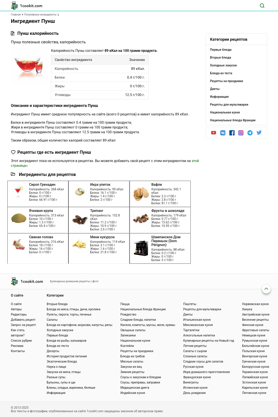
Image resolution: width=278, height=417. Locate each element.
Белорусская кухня (255, 366)
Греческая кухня (253, 361)
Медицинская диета (134, 387)
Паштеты (189, 304)
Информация (56, 393)
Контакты (18, 351)
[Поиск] (262, 5)
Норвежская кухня (255, 304)
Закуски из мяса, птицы (64, 372)
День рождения (194, 393)
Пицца (124, 304)
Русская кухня (193, 366)
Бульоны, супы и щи (61, 382)
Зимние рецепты (132, 372)
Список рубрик (21, 340)
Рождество (128, 314)
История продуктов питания (67, 356)
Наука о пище (56, 366)
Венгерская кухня (254, 356)
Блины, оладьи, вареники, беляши (71, 387)
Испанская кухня (195, 387)
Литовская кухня (254, 393)
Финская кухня (252, 325)
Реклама (17, 346)
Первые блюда (57, 335)
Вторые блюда (57, 304)
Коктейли (127, 346)
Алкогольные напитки (199, 335)
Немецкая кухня (253, 335)
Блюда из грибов (132, 356)
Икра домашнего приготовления (206, 372)
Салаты (52, 319)
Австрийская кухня (256, 314)
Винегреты (191, 382)
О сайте (16, 304)
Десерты (53, 351)
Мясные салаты (131, 361)
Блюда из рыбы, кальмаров (66, 340)
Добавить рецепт (23, 319)
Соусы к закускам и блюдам (140, 377)
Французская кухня (197, 377)
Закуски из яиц (131, 366)
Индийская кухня (132, 393)
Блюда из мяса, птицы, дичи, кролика (73, 309)
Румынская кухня (254, 340)
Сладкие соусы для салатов (203, 361)
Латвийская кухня (255, 377)
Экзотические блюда (62, 361)
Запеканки (128, 335)
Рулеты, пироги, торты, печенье (69, 314)
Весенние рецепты (255, 319)
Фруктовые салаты (255, 330)
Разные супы (56, 377)
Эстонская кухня (254, 382)
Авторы (16, 309)
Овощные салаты (132, 330)
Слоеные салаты (195, 356)
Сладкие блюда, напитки (138, 319)
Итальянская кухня (197, 319)
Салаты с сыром (195, 351)
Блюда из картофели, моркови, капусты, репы (79, 325)
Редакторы (19, 314)
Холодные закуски (60, 330)
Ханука (247, 309)
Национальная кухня (135, 340)
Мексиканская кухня (198, 325)
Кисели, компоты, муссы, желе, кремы (147, 325)
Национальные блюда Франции (143, 309)
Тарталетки (191, 330)
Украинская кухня (255, 372)
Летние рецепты (195, 346)
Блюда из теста (58, 346)
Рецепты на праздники (136, 351)
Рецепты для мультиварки (202, 309)
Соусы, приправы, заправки (140, 382)
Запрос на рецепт (23, 325)
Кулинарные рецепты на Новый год (208, 340)
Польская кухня (253, 351)
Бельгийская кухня (255, 346)
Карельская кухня (255, 387)
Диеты (188, 314)
